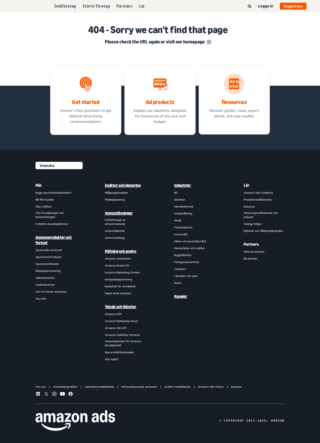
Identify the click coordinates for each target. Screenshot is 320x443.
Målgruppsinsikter (116, 192)
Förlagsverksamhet (186, 262)
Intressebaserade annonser (139, 386)
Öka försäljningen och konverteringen (50, 215)
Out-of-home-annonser (51, 291)
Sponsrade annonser (49, 250)
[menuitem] (56, 272)
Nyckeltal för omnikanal (120, 286)
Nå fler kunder (45, 199)
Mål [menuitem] (38, 185)
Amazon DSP (113, 314)
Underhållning (183, 213)
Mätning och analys (120, 251)
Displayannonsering (48, 270)
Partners (124, 6)
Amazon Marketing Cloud (121, 321)
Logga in (265, 6)
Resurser (249, 206)
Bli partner (250, 258)
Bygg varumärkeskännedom (53, 192)
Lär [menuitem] (246, 185)
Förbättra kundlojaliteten (52, 223)
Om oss (41, 386)
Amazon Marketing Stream (122, 272)
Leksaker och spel (185, 276)
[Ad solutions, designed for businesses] (160, 100)
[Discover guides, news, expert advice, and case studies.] (234, 100)
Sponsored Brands (47, 263)
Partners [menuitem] (251, 244)
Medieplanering (115, 199)
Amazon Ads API (116, 328)
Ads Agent (112, 359)
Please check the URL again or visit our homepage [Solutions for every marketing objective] (158, 42)
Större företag (96, 6)
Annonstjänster (115, 230)
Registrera (293, 6)
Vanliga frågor (253, 223)
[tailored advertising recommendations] (85, 100)
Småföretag (65, 6)
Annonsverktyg (114, 237)
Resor (178, 282)
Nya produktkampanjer (119, 352)
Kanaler (180, 296)
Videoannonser (45, 277)
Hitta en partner (254, 251)
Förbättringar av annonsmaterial (115, 221)
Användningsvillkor (65, 386)
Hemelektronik (183, 206)
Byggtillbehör (183, 255)
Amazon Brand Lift (117, 265)
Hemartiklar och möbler (189, 248)
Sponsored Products (49, 257)
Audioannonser (45, 284)
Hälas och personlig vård (190, 241)
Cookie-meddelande (177, 386)
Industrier (182, 185)
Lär (142, 6)
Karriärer (236, 386)
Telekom (180, 269)
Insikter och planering (123, 185)
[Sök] (249, 6)
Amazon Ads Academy (258, 192)
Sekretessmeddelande (99, 386)
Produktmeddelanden (258, 199)
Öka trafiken (44, 206)
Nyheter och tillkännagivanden (263, 230)
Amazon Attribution (118, 258)
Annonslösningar (119, 213)
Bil (175, 192)
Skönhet (179, 199)
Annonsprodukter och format (54, 240)
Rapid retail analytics (118, 293)
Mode (177, 220)
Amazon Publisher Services (122, 334)
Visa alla (41, 298)
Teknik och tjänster (120, 306)
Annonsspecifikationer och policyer (261, 215)
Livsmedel (181, 234)
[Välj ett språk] (59, 165)
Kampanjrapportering (118, 279)
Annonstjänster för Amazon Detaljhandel (123, 343)
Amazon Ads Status (211, 386)
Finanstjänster (183, 227)
